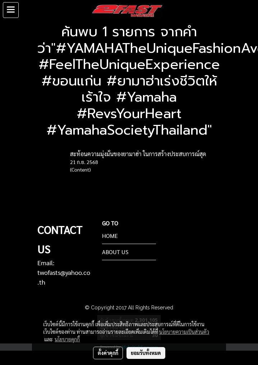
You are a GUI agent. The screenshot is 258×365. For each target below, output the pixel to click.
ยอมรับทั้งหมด (146, 353)
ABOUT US (115, 252)
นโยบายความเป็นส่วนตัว (184, 331)
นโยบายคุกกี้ (67, 339)
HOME (110, 235)
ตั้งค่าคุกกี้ (108, 353)
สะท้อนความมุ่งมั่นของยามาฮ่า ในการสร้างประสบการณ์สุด (138, 154)
